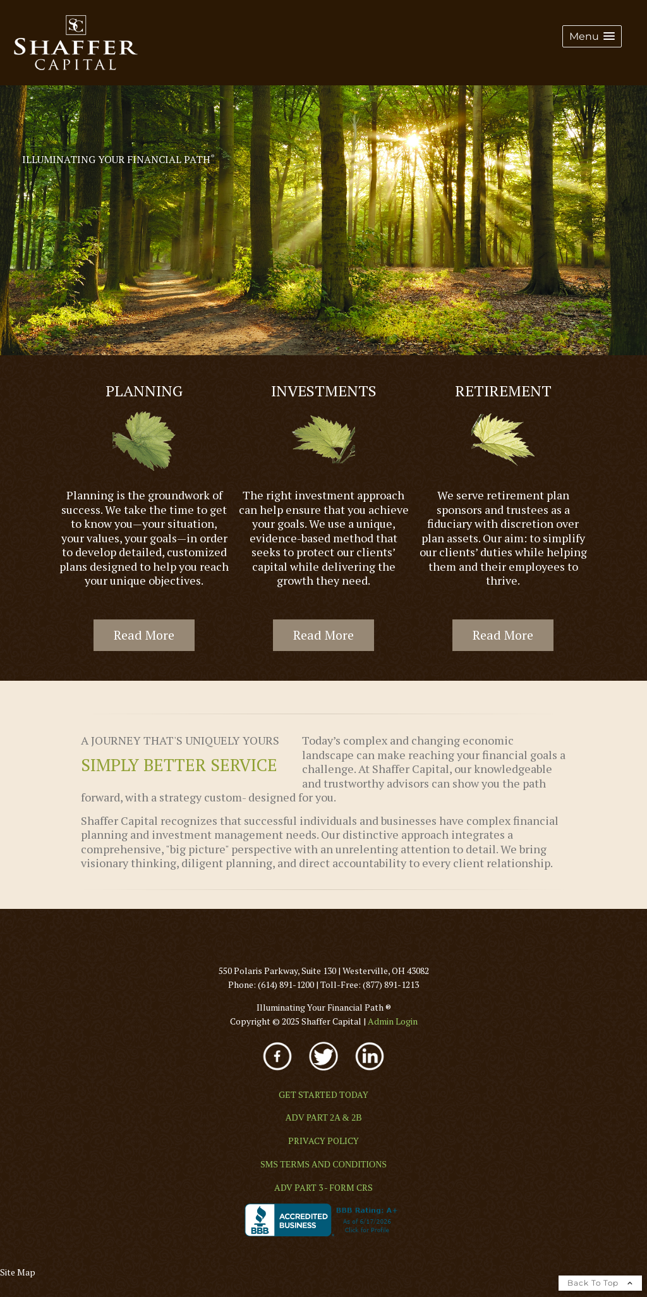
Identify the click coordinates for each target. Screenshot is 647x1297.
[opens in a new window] (278, 1072)
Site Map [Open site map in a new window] (17, 1272)
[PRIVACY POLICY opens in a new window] (323, 1141)
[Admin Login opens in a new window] (393, 1021)
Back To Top (600, 1283)
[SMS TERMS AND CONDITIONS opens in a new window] (323, 1164)
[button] (592, 36)
